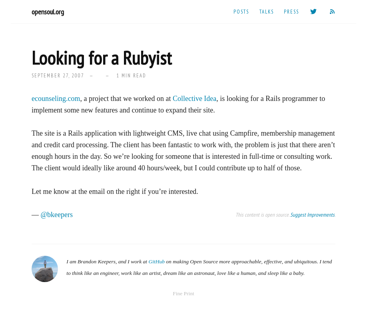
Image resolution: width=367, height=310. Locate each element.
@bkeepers (57, 215)
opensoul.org (48, 11)
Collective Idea (194, 99)
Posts (241, 11)
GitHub (156, 262)
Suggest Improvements (312, 214)
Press (291, 11)
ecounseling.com (56, 99)
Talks (266, 11)
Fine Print (183, 293)
